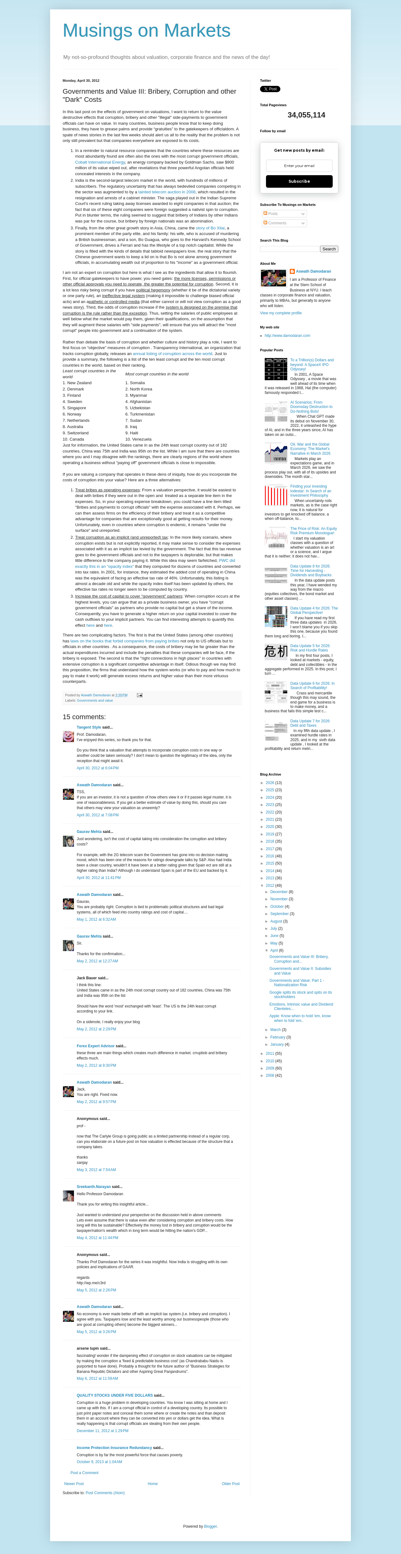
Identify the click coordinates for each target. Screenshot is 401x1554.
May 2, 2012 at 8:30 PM (96, 1065)
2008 (270, 1075)
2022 (270, 812)
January (277, 1044)
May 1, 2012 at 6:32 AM (96, 919)
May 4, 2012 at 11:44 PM (97, 1238)
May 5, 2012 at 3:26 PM (96, 1332)
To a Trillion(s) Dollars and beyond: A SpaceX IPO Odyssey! (312, 364)
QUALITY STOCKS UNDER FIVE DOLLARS (115, 1395)
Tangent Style (89, 727)
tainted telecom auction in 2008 (167, 192)
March (276, 1030)
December (279, 892)
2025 (270, 790)
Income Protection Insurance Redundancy (114, 1448)
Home (153, 1484)
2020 (270, 826)
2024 (270, 797)
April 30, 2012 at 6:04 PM (98, 768)
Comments (274, 223)
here (90, 625)
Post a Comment (84, 1473)
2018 (270, 841)
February (278, 1037)
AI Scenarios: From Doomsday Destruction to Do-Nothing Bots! (311, 407)
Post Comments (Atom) (105, 1493)
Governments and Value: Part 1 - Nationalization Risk (296, 982)
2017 (270, 849)
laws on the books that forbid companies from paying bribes (124, 641)
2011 (270, 1053)
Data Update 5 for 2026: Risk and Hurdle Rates (310, 648)
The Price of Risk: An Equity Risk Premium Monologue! (313, 530)
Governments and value (95, 700)
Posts (270, 214)
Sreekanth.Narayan (94, 1187)
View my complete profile (281, 313)
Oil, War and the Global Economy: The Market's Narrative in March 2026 (310, 449)
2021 (270, 819)
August (276, 921)
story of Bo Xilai (210, 228)
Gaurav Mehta (89, 831)
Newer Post (74, 1484)
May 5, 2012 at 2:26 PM (96, 1290)
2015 (270, 863)
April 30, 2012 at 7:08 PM (98, 815)
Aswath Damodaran (94, 785)
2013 (270, 878)
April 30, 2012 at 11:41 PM (99, 878)
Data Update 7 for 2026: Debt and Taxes (310, 723)
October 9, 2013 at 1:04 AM (99, 1462)
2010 (270, 1061)
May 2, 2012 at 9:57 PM (96, 1102)
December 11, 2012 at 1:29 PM (102, 1431)
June (274, 936)
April (274, 950)
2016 (270, 856)
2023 (270, 805)
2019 (270, 834)
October (277, 906)
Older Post (231, 1484)
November (279, 899)
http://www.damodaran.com (287, 335)
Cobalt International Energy (100, 162)
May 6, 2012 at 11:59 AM (97, 1378)
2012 (270, 885)
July (274, 928)
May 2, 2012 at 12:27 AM (97, 961)
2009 (270, 1068)
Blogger (210, 1526)
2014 (270, 871)
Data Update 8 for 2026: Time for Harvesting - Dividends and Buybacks (310, 571)
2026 (270, 783)
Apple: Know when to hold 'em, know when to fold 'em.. (300, 1018)
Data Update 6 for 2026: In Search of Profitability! (312, 685)
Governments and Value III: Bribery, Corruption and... (299, 959)
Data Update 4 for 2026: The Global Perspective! (314, 610)
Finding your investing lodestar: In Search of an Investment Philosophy (310, 491)
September (280, 914)
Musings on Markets (147, 30)
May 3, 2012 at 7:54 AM (96, 1170)
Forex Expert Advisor (96, 1046)
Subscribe (299, 181)
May (274, 943)
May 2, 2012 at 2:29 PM (96, 1029)
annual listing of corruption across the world (172, 353)
